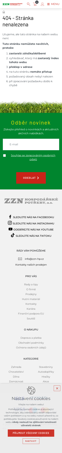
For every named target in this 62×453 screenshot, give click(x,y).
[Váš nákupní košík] (35, 4)
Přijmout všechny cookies (31, 433)
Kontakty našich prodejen (31, 264)
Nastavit (31, 441)
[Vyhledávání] (28, 4)
